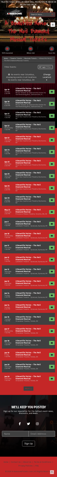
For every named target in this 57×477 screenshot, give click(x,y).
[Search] (39, 14)
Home (6, 462)
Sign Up (28, 443)
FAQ (37, 466)
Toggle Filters (45, 67)
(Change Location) (47, 77)
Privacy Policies (26, 466)
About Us (27, 462)
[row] (28, 91)
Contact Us (16, 462)
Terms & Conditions (42, 462)
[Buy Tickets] (52, 92)
